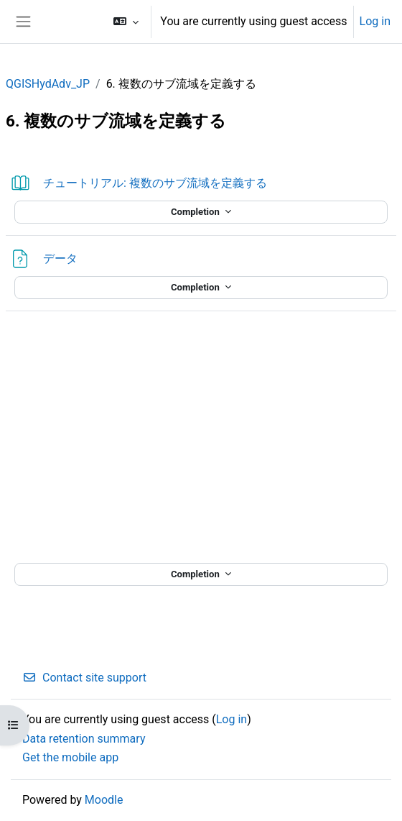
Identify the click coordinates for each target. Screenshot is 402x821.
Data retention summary (83, 739)
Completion (196, 211)
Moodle (104, 800)
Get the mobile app (70, 757)
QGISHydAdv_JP (48, 84)
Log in (375, 21)
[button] (126, 21)
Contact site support (84, 677)
